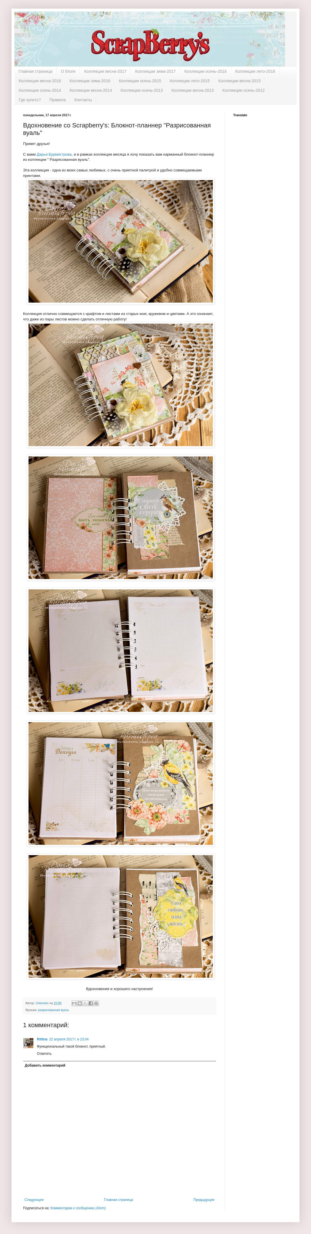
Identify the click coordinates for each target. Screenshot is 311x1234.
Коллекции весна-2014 (91, 90)
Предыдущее (204, 1200)
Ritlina (42, 1039)
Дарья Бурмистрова (54, 154)
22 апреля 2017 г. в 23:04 (69, 1039)
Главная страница (35, 71)
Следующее (34, 1200)
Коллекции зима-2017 (155, 71)
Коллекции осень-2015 (140, 81)
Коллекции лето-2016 (255, 71)
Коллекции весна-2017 (105, 71)
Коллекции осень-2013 (142, 90)
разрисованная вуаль (53, 1010)
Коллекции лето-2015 (190, 81)
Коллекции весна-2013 (193, 90)
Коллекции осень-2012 (243, 90)
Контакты (83, 100)
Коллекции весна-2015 (239, 81)
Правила (58, 100)
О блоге (68, 71)
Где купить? (30, 100)
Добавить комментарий (45, 1065)
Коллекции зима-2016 (90, 81)
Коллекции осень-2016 (205, 71)
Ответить (44, 1054)
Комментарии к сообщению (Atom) (78, 1208)
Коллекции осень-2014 (40, 90)
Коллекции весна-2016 (40, 81)
